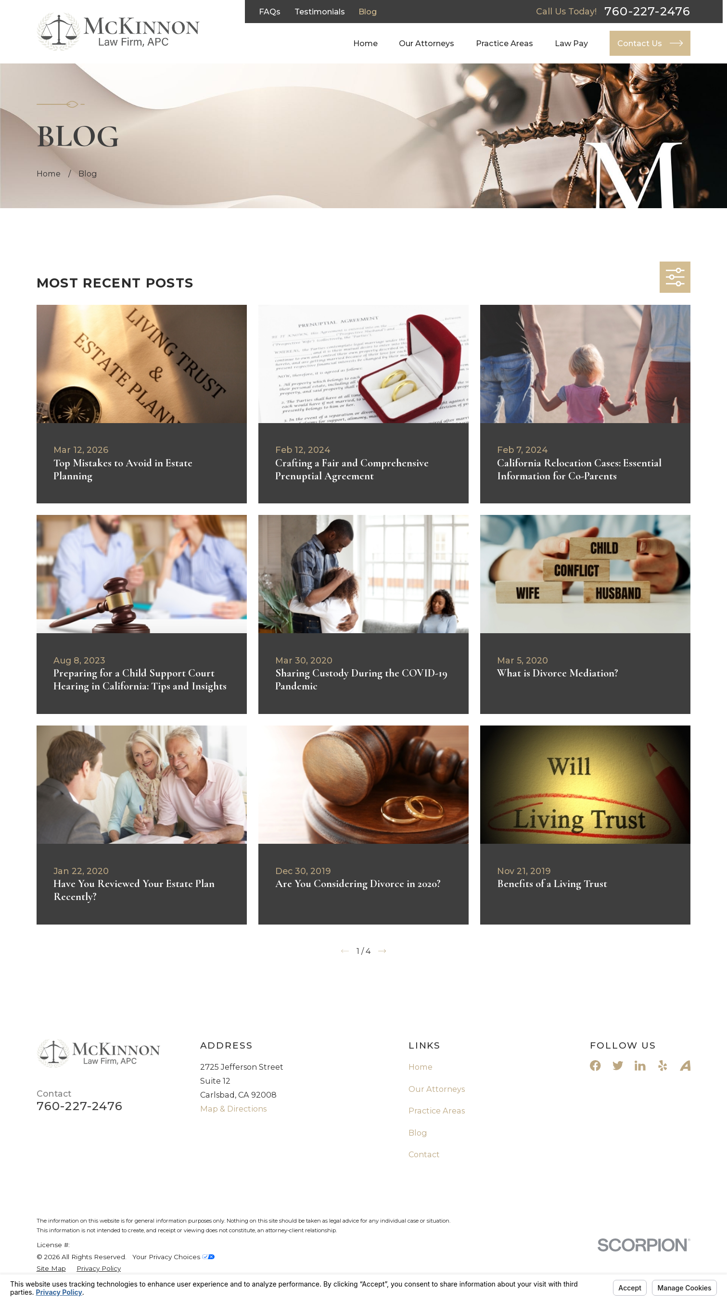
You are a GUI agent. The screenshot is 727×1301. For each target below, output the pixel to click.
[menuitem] (51, 1268)
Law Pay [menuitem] (571, 43)
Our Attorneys (436, 1089)
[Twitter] (618, 1065)
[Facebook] (595, 1065)
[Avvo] (685, 1065)
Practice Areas (436, 1110)
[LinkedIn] (640, 1065)
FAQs (270, 11)
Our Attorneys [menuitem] (426, 43)
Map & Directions (233, 1108)
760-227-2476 (647, 11)
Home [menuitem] (365, 43)
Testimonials (319, 11)
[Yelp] (662, 1065)
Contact (424, 1154)
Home (420, 1067)
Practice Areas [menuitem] (504, 43)
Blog (367, 11)
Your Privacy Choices (173, 1257)
